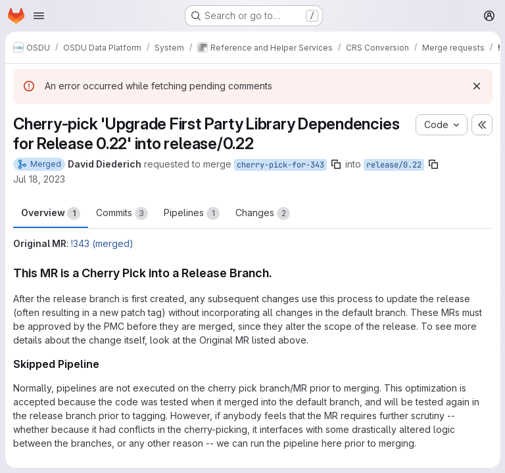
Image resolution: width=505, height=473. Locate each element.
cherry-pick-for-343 (280, 165)
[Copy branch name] (336, 164)
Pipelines (192, 213)
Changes (262, 213)
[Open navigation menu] (38, 15)
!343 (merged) (102, 243)
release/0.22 (393, 165)
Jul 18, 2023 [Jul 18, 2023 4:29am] (39, 179)
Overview (50, 213)
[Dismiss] (476, 86)
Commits (122, 213)
